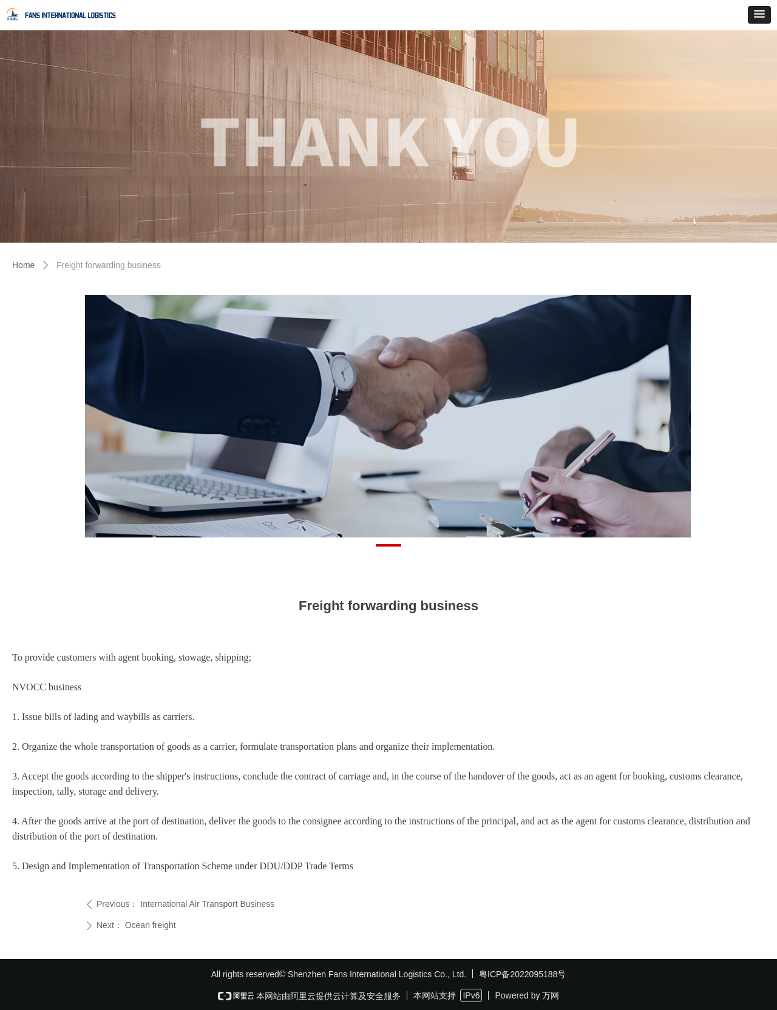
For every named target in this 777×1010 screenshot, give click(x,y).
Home (23, 265)
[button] (759, 15)
